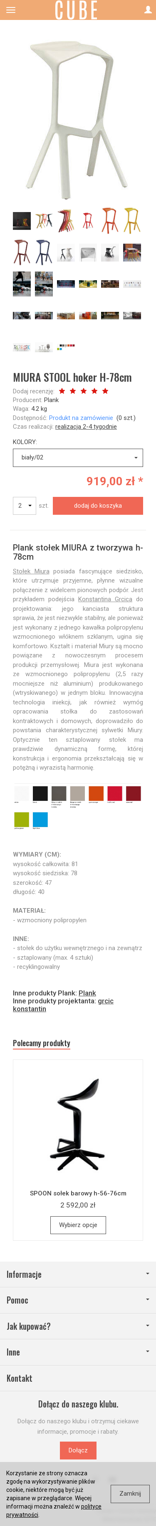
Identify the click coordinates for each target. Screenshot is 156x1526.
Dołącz (78, 1450)
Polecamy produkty (41, 1043)
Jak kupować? (78, 1326)
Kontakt (19, 1378)
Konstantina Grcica (105, 599)
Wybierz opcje (78, 1225)
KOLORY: (25, 442)
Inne (78, 1352)
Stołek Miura (31, 571)
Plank (51, 400)
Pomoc (78, 1300)
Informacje (78, 1274)
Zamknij (130, 1493)
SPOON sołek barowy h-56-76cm (78, 1193)
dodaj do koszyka (98, 505)
